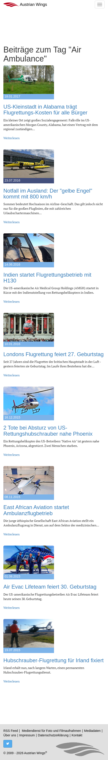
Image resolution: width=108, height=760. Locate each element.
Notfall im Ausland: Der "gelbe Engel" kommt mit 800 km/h (47, 194)
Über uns (9, 735)
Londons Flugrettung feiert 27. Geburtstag (53, 354)
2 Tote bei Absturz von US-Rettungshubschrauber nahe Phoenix (47, 431)
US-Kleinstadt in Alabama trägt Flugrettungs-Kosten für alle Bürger (45, 110)
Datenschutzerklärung (53, 735)
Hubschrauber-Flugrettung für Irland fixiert (53, 660)
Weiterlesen (11, 138)
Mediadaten (92, 731)
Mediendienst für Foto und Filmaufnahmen (51, 731)
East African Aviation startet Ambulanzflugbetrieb (36, 510)
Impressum (27, 735)
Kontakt (77, 735)
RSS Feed (10, 731)
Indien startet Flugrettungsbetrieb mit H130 (47, 278)
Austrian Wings (25, 4)
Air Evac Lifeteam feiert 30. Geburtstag (50, 587)
